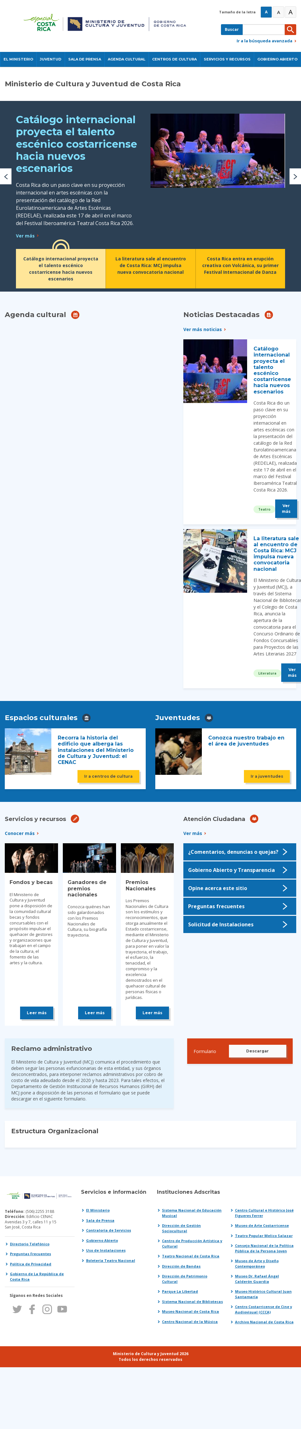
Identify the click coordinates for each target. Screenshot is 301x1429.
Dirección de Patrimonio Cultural (184, 1279)
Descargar (257, 1051)
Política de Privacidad (30, 1264)
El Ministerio (98, 1210)
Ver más (192, 833)
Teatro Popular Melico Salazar (264, 1235)
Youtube (62, 1309)
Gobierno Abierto (102, 1240)
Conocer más (20, 833)
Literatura (267, 673)
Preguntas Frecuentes (30, 1253)
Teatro (264, 509)
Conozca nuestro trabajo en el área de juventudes (246, 741)
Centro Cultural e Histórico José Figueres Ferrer (264, 1213)
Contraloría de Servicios (108, 1230)
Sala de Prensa (100, 1220)
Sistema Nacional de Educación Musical (192, 1213)
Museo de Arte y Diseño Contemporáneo (257, 1263)
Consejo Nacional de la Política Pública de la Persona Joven (264, 1248)
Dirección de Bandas (181, 1266)
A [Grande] (278, 12)
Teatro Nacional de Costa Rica (190, 1256)
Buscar (232, 29)
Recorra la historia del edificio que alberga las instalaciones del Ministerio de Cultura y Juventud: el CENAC (96, 750)
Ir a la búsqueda (264, 41)
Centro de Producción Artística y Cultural (192, 1243)
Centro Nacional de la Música (190, 1321)
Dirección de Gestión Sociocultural (181, 1228)
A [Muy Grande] (291, 12)
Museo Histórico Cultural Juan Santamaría (263, 1294)
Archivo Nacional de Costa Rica (264, 1321)
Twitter (17, 1309)
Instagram (47, 1309)
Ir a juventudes (267, 776)
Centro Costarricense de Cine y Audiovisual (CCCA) (263, 1309)
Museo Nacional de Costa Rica (190, 1311)
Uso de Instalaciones (106, 1250)
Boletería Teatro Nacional (110, 1260)
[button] (5, 176)
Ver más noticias (202, 329)
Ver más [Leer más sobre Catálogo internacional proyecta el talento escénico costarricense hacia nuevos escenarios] (25, 236)
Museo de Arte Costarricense (262, 1225)
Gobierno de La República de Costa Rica (37, 1276)
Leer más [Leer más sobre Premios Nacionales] (152, 1012)
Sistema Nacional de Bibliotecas (192, 1301)
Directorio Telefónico (29, 1244)
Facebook (32, 1309)
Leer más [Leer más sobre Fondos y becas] (37, 1012)
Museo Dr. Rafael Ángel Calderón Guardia (257, 1279)
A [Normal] (266, 12)
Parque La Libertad (180, 1291)
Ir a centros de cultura (108, 776)
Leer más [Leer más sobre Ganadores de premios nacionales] (95, 1012)
